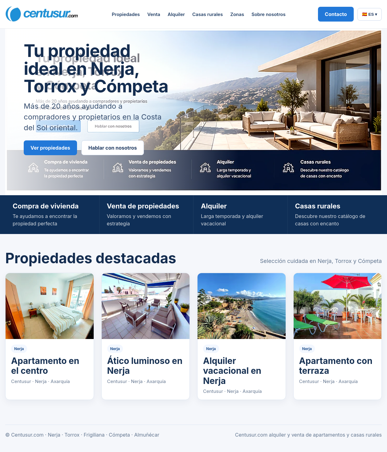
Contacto (336, 14)
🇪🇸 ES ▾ (369, 14)
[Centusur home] (42, 14)
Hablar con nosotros (112, 148)
